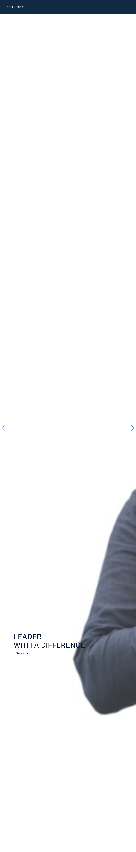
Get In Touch (22, 653)
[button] (133, 428)
